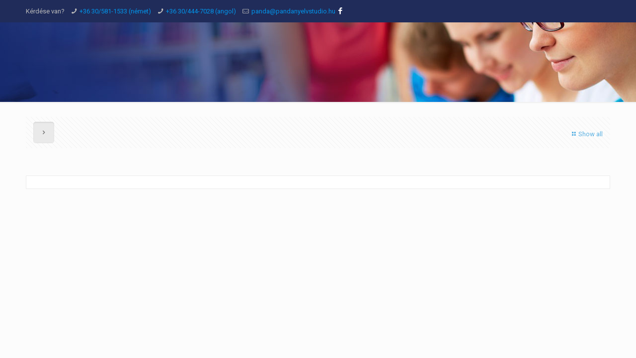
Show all (586, 134)
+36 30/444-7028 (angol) (201, 11)
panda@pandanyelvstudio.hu (293, 11)
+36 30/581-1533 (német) (115, 11)
